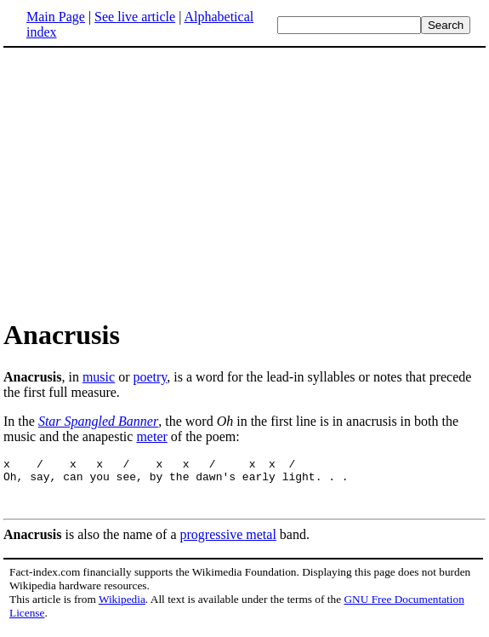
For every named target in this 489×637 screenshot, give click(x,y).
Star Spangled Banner (98, 421)
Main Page (55, 16)
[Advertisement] (245, 182)
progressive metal (228, 542)
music (98, 377)
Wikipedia (122, 606)
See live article (134, 16)
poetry (150, 377)
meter (151, 436)
